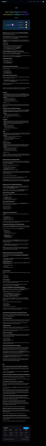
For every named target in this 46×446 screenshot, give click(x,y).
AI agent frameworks (17, 87)
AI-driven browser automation (22, 96)
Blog (40, 1)
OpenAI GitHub (7, 117)
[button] (31, 2)
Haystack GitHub (7, 152)
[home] (4, 1)
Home (28, 1)
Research (34, 1)
